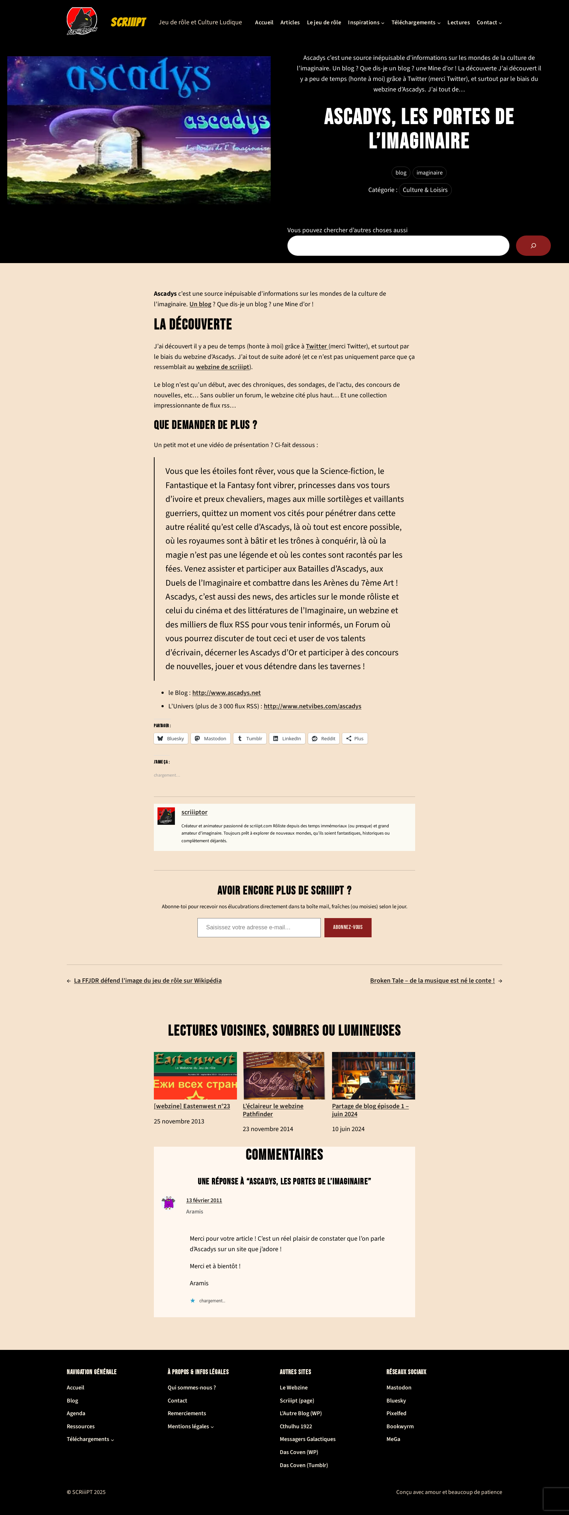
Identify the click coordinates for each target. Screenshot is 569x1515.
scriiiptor (194, 812)
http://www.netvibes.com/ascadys (312, 706)
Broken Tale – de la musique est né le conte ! (432, 980)
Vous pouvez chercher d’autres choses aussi (347, 230)
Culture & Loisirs (425, 190)
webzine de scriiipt (222, 367)
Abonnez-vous (348, 927)
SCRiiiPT (128, 22)
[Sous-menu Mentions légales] (212, 1427)
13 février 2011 (204, 1200)
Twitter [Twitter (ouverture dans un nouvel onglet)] (317, 346)
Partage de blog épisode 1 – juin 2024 (373, 1085)
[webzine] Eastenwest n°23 (195, 1081)
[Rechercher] (533, 246)
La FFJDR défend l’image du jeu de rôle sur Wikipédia (148, 980)
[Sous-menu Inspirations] (383, 23)
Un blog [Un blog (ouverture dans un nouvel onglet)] (200, 304)
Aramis (194, 1212)
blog (401, 173)
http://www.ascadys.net (226, 692)
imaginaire (430, 173)
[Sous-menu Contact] (500, 23)
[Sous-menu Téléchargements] (439, 23)
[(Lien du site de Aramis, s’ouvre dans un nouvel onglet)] (168, 1208)
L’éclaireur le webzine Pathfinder (284, 1085)
